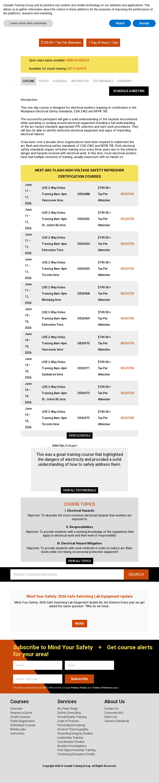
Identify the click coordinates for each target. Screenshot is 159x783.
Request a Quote (21, 712)
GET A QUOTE (77, 68)
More (79, 623)
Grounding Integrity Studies (75, 733)
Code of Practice (68, 721)
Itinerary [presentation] (124, 81)
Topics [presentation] (44, 81)
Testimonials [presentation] (103, 81)
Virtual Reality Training (72, 717)
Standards (122, 721)
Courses (19, 19)
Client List (110, 717)
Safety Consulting (69, 712)
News (147, 19)
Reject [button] (120, 775)
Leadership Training (70, 737)
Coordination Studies (71, 741)
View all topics (79, 561)
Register (127, 194)
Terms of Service (102, 687)
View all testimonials (79, 490)
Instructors (17, 733)
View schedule (79, 435)
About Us (81, 19)
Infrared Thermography (72, 729)
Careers (109, 721)
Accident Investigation (71, 746)
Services (50, 19)
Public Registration (22, 721)
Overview (16, 708)
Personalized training (71, 725)
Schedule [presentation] (60, 81)
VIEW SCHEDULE (77, 60)
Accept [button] (144, 775)
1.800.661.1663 (135, 6)
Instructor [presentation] (80, 81)
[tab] (28, 81)
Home (73, 26)
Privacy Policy (79, 687)
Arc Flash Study (67, 708)
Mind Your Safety (120, 19)
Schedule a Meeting (129, 91)
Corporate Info (113, 712)
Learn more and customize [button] (28, 775)
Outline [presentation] (28, 81)
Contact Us (111, 708)
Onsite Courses (20, 717)
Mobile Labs (18, 729)
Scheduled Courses (23, 725)
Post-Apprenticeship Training (76, 750)
